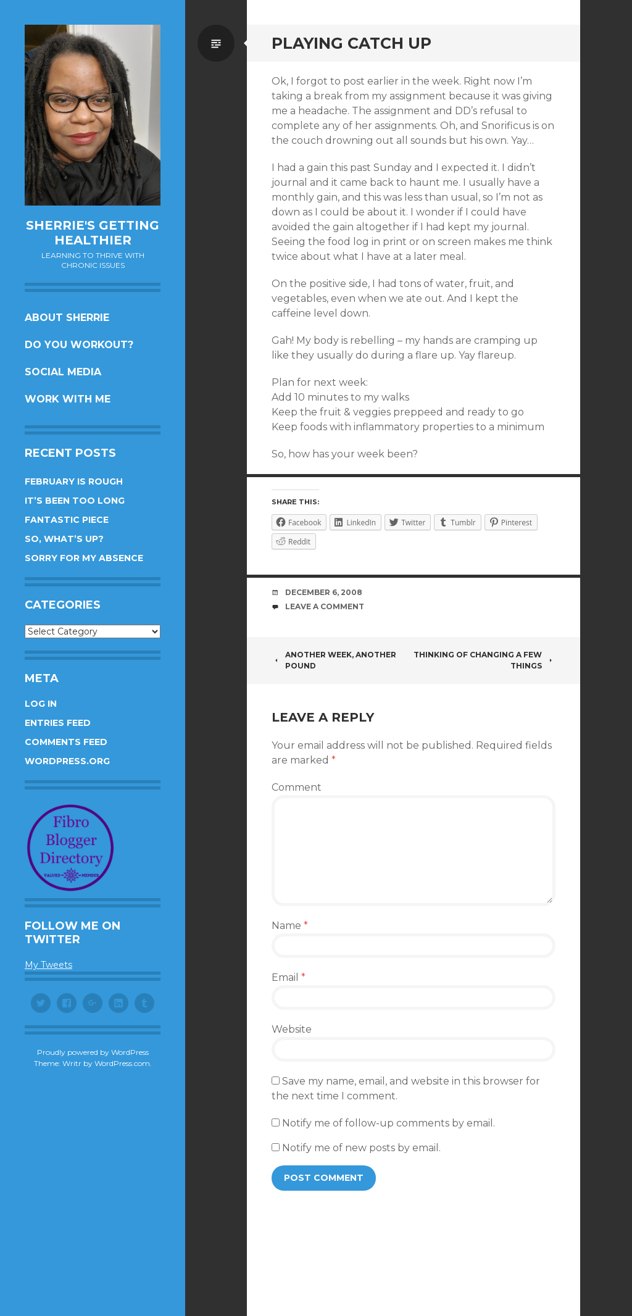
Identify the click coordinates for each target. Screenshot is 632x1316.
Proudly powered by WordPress (93, 1052)
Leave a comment (324, 606)
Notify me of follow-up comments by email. (388, 1123)
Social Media (63, 372)
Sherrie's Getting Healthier (92, 233)
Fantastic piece (67, 519)
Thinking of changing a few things (484, 660)
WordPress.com (122, 1063)
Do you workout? (79, 345)
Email (289, 977)
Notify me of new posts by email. (361, 1148)
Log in (41, 703)
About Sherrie (67, 317)
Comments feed (66, 742)
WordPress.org (67, 761)
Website (292, 1029)
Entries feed (58, 722)
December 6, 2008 (323, 592)
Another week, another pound (334, 660)
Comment (297, 787)
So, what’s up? (64, 538)
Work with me (67, 399)
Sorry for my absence (84, 558)
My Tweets (48, 964)
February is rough (74, 481)
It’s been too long (75, 500)
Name (290, 925)
